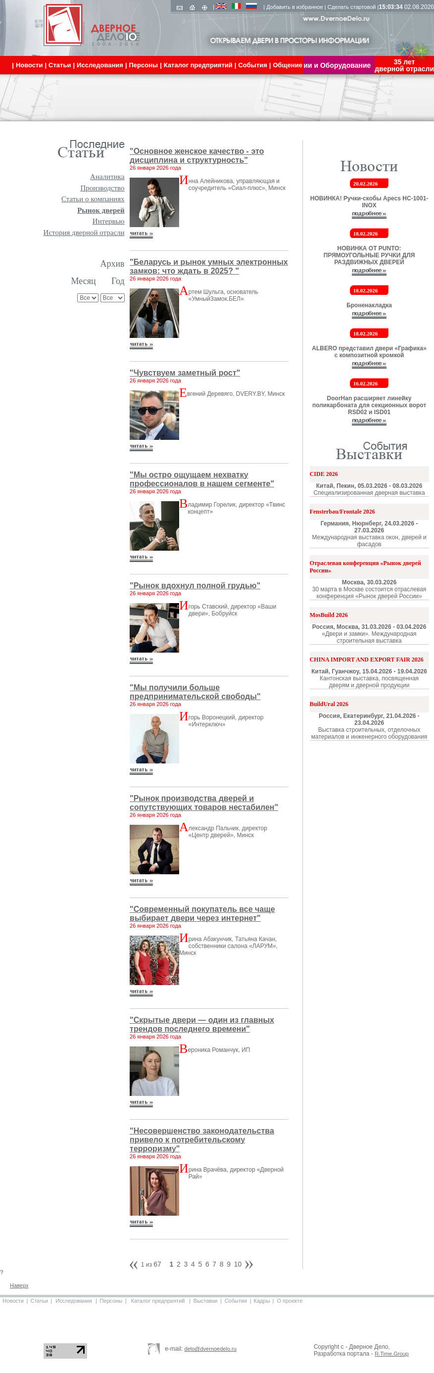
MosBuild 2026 (329, 615)
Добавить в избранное (294, 7)
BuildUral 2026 (329, 704)
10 (238, 1264)
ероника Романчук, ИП (219, 1049)
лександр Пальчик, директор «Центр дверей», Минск (228, 832)
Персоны (110, 1301)
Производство (102, 188)
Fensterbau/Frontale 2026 (342, 511)
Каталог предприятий (158, 1301)
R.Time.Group (392, 1354)
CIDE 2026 (324, 474)
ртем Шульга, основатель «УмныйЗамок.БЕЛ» (223, 295)
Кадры (262, 1301)
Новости (13, 1301)
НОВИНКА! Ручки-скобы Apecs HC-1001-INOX (369, 202)
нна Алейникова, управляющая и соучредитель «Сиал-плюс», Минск (237, 184)
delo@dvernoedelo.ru (211, 1349)
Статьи (39, 1301)
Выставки (205, 1301)
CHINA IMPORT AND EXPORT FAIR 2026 (367, 659)
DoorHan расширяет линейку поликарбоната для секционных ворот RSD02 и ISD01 (369, 405)
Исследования (73, 1301)
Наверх (19, 1285)
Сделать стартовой (352, 7)
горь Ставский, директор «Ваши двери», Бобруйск (232, 610)
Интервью (109, 221)
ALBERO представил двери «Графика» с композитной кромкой (369, 352)
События (236, 1301)
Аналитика (107, 177)
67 (157, 1264)
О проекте (289, 1301)
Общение (287, 65)
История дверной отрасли (84, 233)
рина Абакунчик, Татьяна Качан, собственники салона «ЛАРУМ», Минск (228, 946)
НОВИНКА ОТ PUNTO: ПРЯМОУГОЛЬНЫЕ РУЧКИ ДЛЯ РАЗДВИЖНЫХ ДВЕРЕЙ (369, 255)
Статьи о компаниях (93, 199)
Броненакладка (369, 305)
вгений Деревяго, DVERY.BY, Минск (236, 393)
